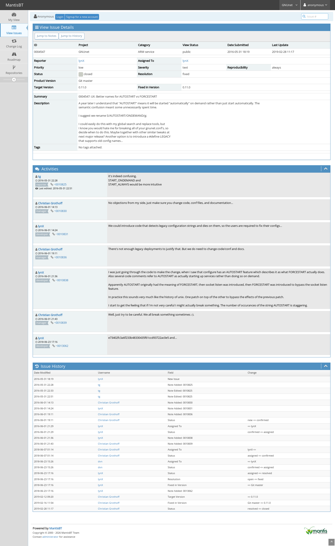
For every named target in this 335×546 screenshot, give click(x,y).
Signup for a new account (82, 17)
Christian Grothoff (50, 203)
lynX (81, 61)
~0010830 (60, 211)
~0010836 (60, 257)
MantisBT (55, 528)
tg (39, 176)
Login (60, 17)
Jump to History (71, 36)
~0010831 (62, 234)
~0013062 (62, 346)
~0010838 (62, 280)
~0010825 (60, 184)
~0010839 (60, 323)
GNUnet (290, 5)
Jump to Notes (46, 36)
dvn (100, 461)
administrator (50, 536)
